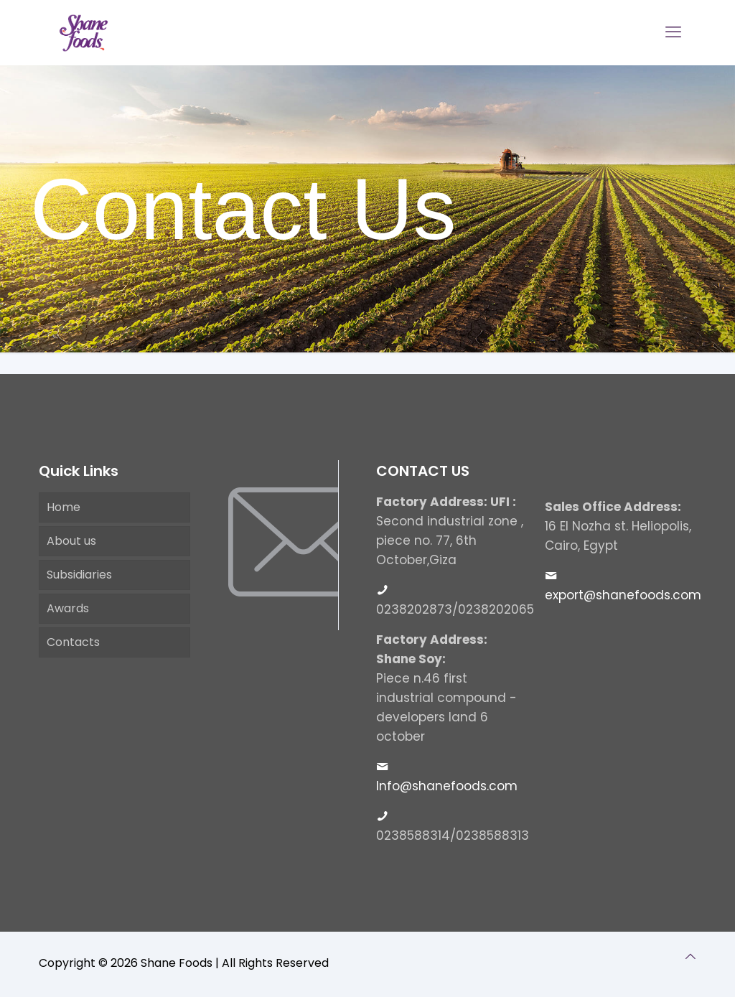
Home (63, 507)
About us (71, 541)
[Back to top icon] (690, 956)
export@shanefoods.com (623, 595)
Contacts (73, 642)
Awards (68, 608)
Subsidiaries (79, 574)
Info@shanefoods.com (447, 786)
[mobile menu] (673, 32)
